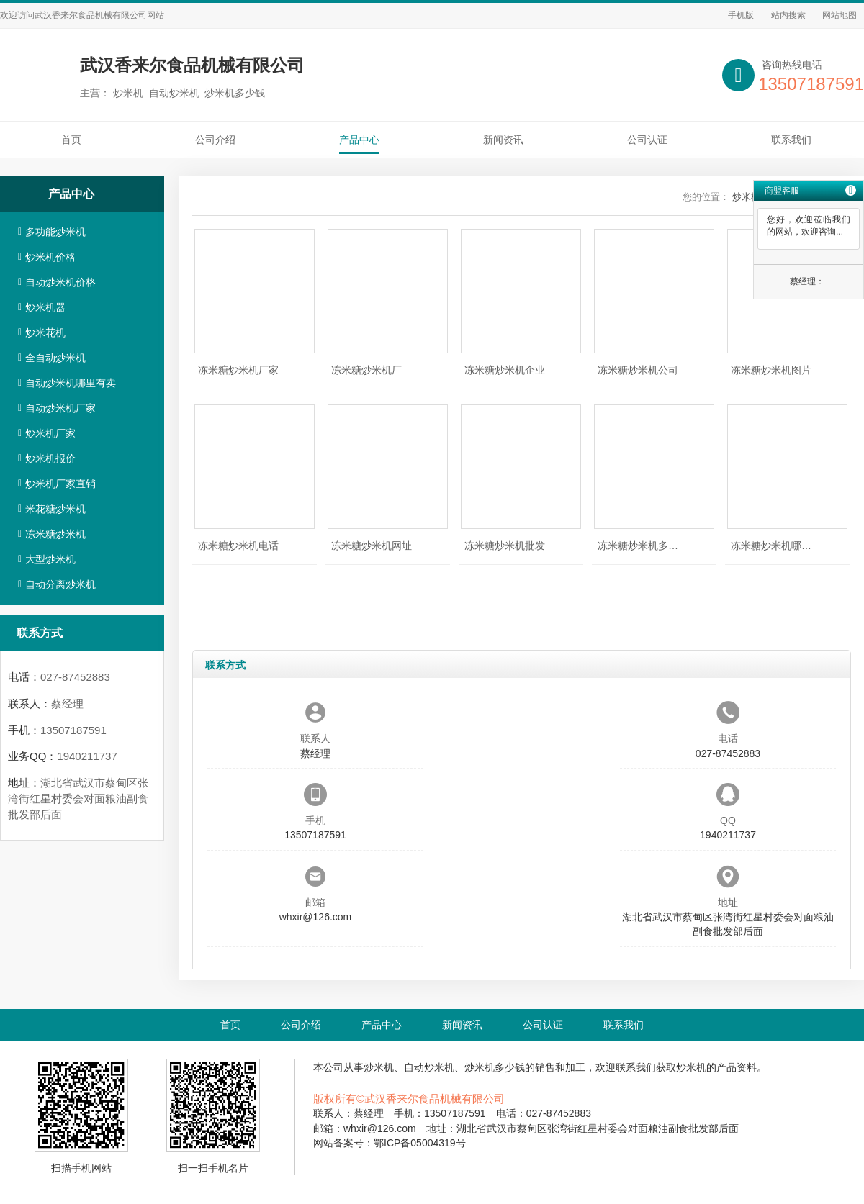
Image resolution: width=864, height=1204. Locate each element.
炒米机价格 (50, 257)
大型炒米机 (50, 559)
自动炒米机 (429, 1067)
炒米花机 (45, 332)
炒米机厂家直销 (60, 483)
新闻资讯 (503, 139)
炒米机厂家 (50, 433)
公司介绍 (215, 139)
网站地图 (839, 15)
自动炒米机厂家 (60, 408)
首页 (71, 139)
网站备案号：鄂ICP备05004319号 (389, 1143)
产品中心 (359, 139)
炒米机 (379, 1067)
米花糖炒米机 (55, 509)
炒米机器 (45, 307)
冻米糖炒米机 (55, 534)
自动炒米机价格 (60, 282)
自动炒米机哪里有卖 (70, 383)
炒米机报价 (50, 458)
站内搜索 (788, 15)
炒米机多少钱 (494, 1067)
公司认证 (647, 139)
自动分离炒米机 (60, 584)
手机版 (741, 15)
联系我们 (791, 139)
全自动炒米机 (55, 357)
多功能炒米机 (55, 231)
